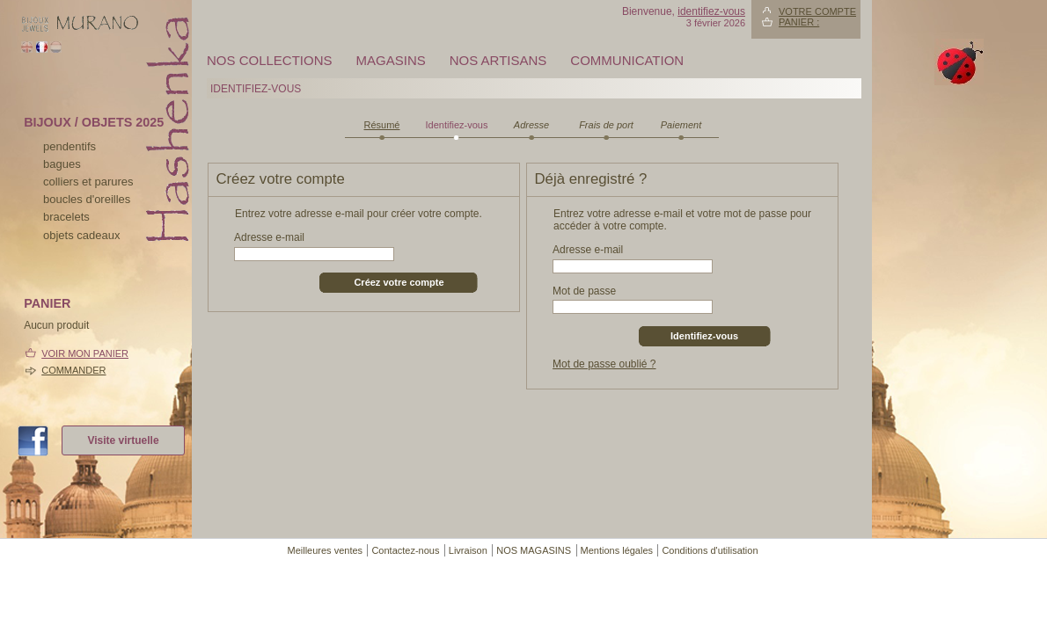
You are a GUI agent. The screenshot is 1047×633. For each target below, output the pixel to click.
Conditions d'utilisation (710, 550)
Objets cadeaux (81, 235)
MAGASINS (391, 60)
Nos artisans (498, 60)
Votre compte (817, 11)
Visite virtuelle (122, 440)
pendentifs (69, 146)
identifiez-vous (711, 11)
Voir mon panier (84, 353)
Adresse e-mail (269, 237)
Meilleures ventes (324, 550)
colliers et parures (88, 181)
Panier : (799, 22)
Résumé (382, 125)
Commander (73, 370)
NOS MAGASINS (533, 550)
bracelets (66, 216)
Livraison (468, 550)
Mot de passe (584, 291)
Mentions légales (617, 550)
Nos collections (270, 60)
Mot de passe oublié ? (604, 364)
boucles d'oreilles (86, 199)
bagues (62, 164)
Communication (627, 60)
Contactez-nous (405, 550)
